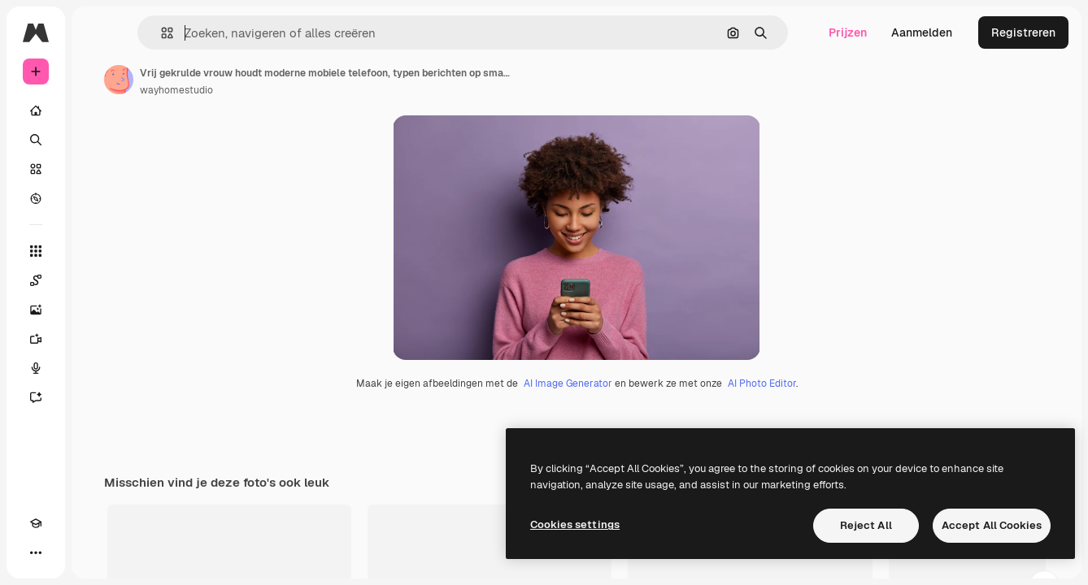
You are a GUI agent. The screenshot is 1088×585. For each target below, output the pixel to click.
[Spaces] (97, 280)
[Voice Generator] (97, 368)
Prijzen (848, 32)
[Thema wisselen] (65, 553)
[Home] (97, 111)
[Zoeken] (97, 140)
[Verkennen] (97, 198)
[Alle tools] (97, 251)
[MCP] (94, 553)
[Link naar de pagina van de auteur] (242, 79)
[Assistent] (97, 397)
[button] (250, 33)
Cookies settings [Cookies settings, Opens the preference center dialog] (575, 524)
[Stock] (97, 169)
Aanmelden (921, 32)
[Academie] (36, 553)
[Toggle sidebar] (159, 33)
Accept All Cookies (992, 525)
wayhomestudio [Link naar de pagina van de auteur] (300, 90)
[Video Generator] (97, 339)
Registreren (1023, 32)
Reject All (866, 525)
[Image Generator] (97, 310)
